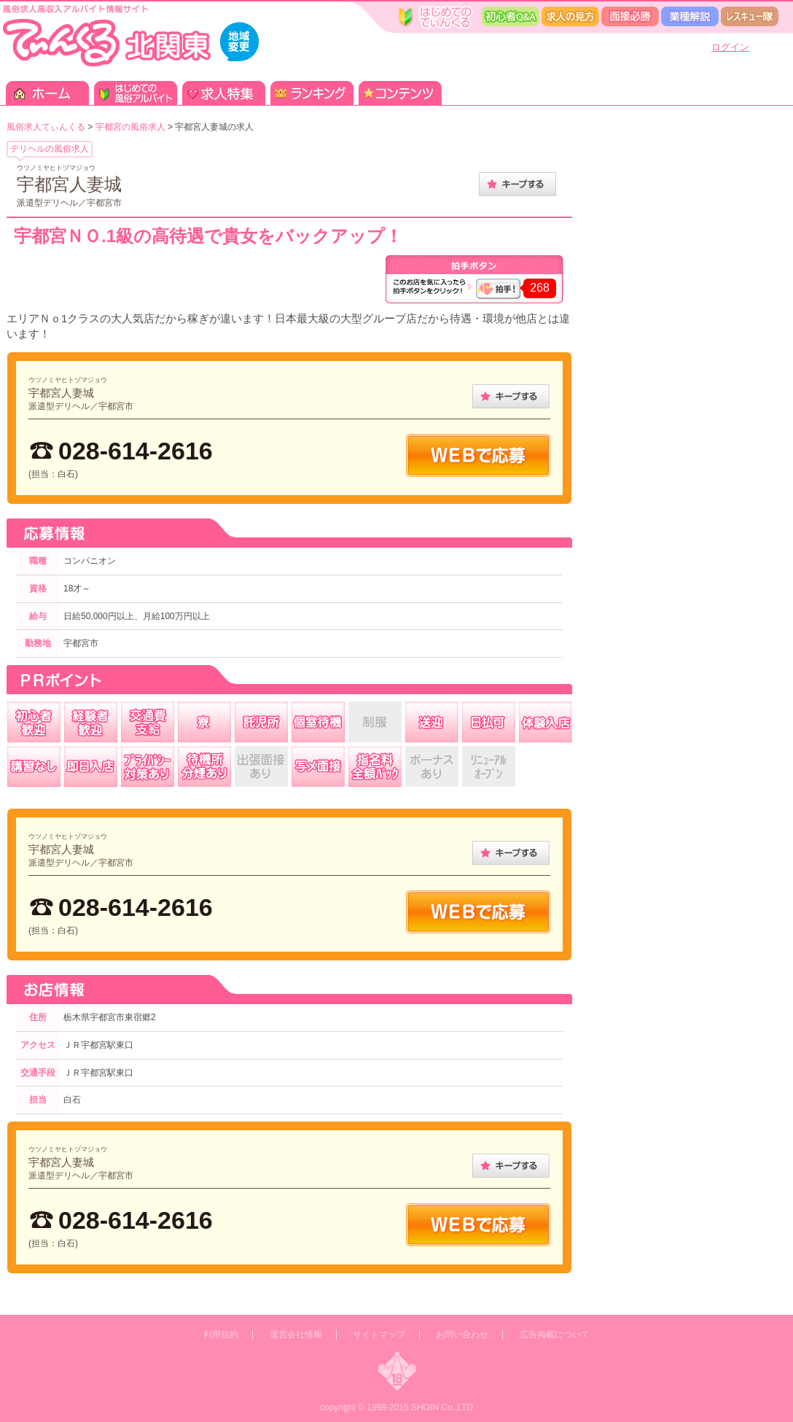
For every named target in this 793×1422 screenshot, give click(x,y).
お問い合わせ (462, 1334)
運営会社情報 (296, 1334)
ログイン (730, 47)
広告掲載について (555, 1334)
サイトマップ (379, 1334)
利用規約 (220, 1334)
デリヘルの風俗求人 (49, 149)
